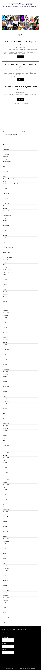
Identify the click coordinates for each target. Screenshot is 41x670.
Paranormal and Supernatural (8, 255)
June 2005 (5, 558)
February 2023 (6, 330)
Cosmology (5, 188)
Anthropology (5, 156)
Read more (21, 56)
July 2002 (5, 612)
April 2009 (5, 529)
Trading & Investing (6, 291)
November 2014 (6, 423)
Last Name (4, 649)
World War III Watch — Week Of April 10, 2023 (20, 65)
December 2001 (6, 617)
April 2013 (5, 470)
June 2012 (5, 492)
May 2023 (5, 322)
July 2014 (5, 433)
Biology (4, 166)
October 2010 (5, 519)
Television (5, 286)
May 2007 (5, 543)
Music (4, 242)
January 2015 (5, 418)
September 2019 (6, 374)
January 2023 (5, 332)
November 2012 (6, 479)
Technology (5, 284)
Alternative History (6, 147)
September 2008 (6, 534)
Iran (4, 223)
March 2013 (5, 472)
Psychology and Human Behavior (9, 267)
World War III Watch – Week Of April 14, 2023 (20, 43)
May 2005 (5, 561)
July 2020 (5, 364)
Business (4, 176)
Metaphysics (5, 240)
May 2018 (5, 394)
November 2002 (6, 605)
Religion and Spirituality (7, 272)
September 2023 (6, 312)
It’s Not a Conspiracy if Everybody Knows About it (20, 88)
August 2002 (5, 610)
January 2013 (5, 475)
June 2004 (5, 585)
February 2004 (6, 590)
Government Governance (7, 210)
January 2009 (5, 531)
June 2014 (5, 435)
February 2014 (6, 445)
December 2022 (6, 335)
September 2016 (6, 406)
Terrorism (5, 289)
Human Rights (5, 220)
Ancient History (6, 154)
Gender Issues (5, 208)
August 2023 (5, 315)
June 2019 (5, 381)
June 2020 (5, 367)
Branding (5, 174)
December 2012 (6, 477)
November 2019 (6, 369)
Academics (5, 142)
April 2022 (5, 347)
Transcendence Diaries (20, 3)
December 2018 (6, 389)
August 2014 (5, 430)
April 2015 (5, 413)
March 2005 (5, 565)
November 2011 (6, 509)
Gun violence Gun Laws (7, 213)
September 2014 (6, 428)
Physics (4, 262)
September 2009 (6, 526)
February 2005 (6, 568)
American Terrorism (6, 151)
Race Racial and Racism (7, 269)
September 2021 (6, 352)
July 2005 (5, 556)
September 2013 (6, 457)
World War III (5, 301)
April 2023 (5, 325)
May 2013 (5, 467)
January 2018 (5, 403)
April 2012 (5, 497)
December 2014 (6, 421)
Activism (4, 144)
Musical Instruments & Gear (8, 247)
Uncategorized (5, 294)
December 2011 (6, 506)
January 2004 (5, 592)
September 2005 (6, 551)
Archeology (5, 159)
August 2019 (5, 376)
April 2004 (5, 588)
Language (5, 230)
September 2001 (6, 620)
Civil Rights (5, 181)
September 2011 (6, 514)
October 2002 (5, 607)
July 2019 (5, 379)
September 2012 (6, 484)
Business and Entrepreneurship (9, 178)
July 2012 (5, 489)
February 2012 (6, 502)
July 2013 (5, 462)
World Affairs (5, 299)
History (4, 218)
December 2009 (6, 524)
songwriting (5, 279)
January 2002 (5, 615)
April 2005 (5, 563)
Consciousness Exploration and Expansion (11, 183)
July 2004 (5, 583)
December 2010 (6, 516)
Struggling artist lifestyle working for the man (11, 282)
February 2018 (6, 401)
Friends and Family (6, 205)
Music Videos (5, 245)
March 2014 (5, 443)
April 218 (5, 622)
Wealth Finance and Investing (8, 296)
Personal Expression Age (7, 257)
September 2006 (6, 546)
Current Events (6, 191)
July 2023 (5, 317)
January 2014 (5, 448)
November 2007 (6, 541)
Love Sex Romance (6, 237)
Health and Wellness (7, 215)
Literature (5, 235)
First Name (4, 643)
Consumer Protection (7, 186)
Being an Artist (5, 164)
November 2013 (6, 452)
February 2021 (6, 362)
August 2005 (5, 553)
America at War (6, 149)
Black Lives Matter (6, 169)
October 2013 (5, 455)
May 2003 (5, 602)
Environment (5, 198)
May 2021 (5, 354)
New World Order (6, 252)
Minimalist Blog (25, 668)
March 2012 (5, 499)
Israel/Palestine (6, 225)
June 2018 (5, 391)
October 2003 (5, 595)
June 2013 (5, 465)
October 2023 (5, 310)
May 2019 (5, 384)
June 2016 (5, 411)
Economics (5, 196)
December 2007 (6, 538)
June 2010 (5, 521)
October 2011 (5, 511)
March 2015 (5, 416)
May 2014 (5, 438)
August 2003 (5, 600)
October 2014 (5, 425)
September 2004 (6, 578)
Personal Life (5, 259)
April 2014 (5, 440)
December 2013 (6, 450)
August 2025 (5, 308)
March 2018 (5, 398)
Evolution (5, 201)
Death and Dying (6, 193)
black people (5, 171)
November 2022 (6, 337)
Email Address (5, 637)
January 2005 (5, 570)
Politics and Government (7, 264)
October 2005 (5, 548)
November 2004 (6, 573)
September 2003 (6, 597)
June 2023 (5, 320)
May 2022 (5, 344)
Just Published (5, 228)
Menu (38, 11)
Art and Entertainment (7, 161)
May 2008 (5, 536)
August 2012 (5, 487)
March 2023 (5, 327)
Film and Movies (6, 203)
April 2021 (5, 357)
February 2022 (6, 349)
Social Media (5, 277)
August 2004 (5, 580)
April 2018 (5, 396)
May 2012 (5, 494)
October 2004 (5, 575)
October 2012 (5, 482)
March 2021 (5, 359)
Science (4, 274)
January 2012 (5, 504)
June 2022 (5, 342)
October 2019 (5, 371)
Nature (4, 250)
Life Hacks (5, 232)
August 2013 (5, 460)
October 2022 (5, 339)
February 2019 (6, 386)
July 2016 (5, 408)
